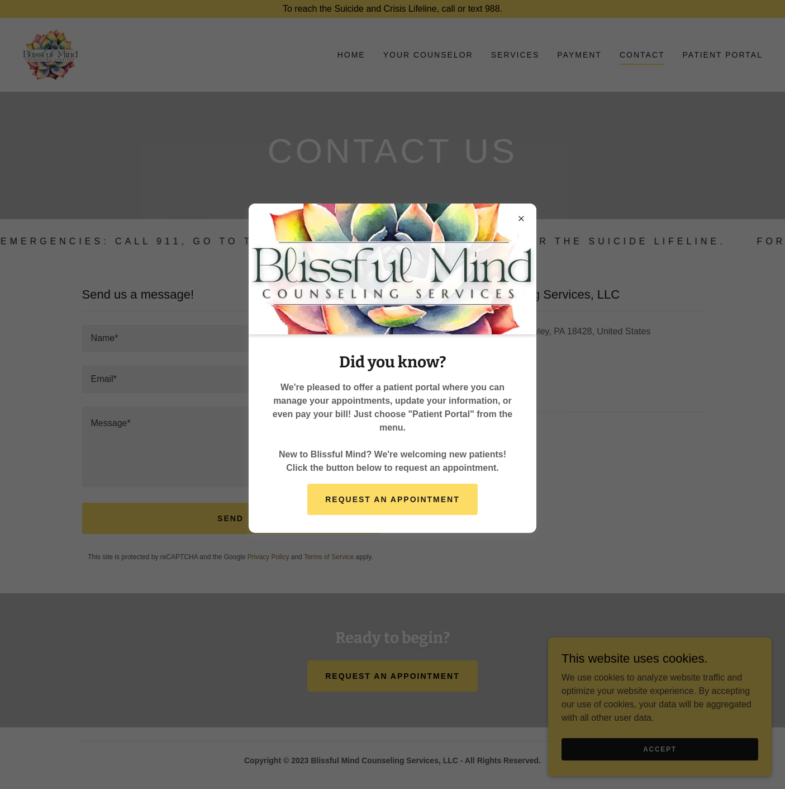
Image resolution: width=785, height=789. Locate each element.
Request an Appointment (392, 499)
